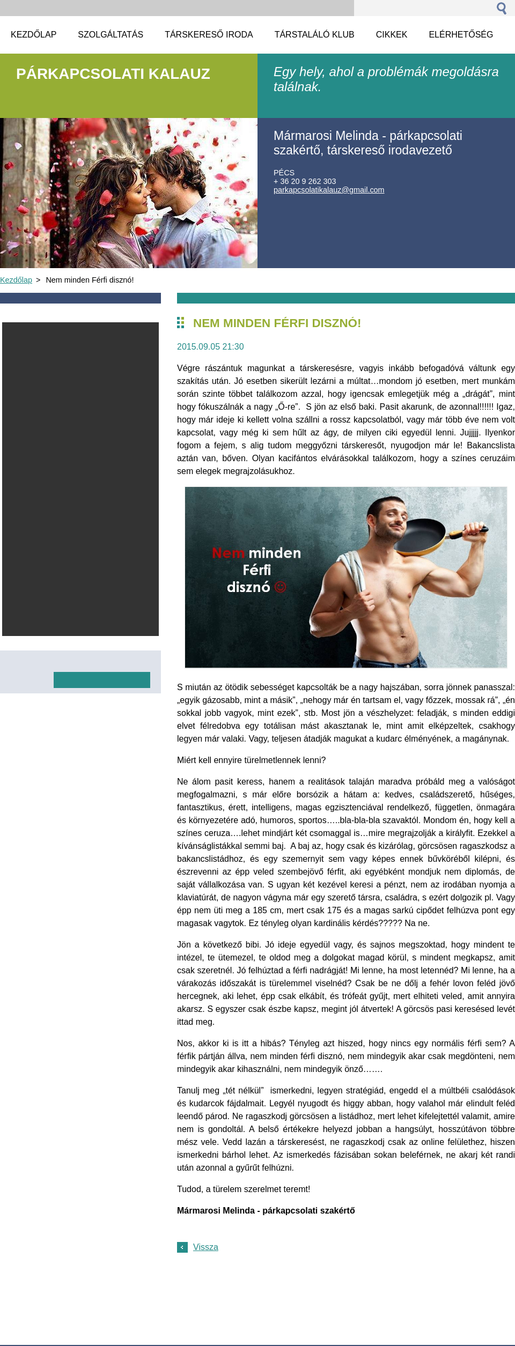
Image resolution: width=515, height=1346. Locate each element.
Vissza (205, 1247)
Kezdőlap (16, 280)
